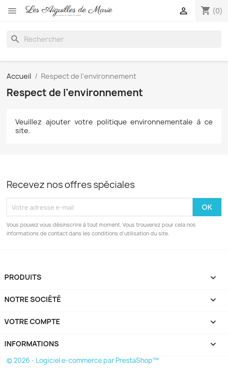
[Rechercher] (114, 39)
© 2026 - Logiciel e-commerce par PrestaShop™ (83, 360)
